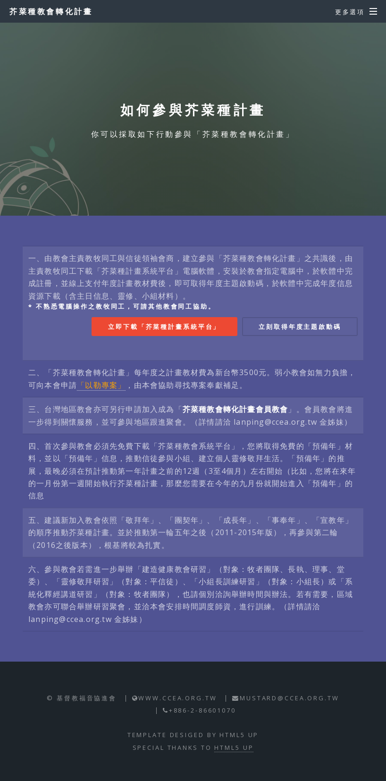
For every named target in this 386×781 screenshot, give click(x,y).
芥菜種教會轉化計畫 (50, 11)
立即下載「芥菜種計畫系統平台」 (164, 326)
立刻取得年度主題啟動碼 (300, 326)
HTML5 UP (233, 747)
